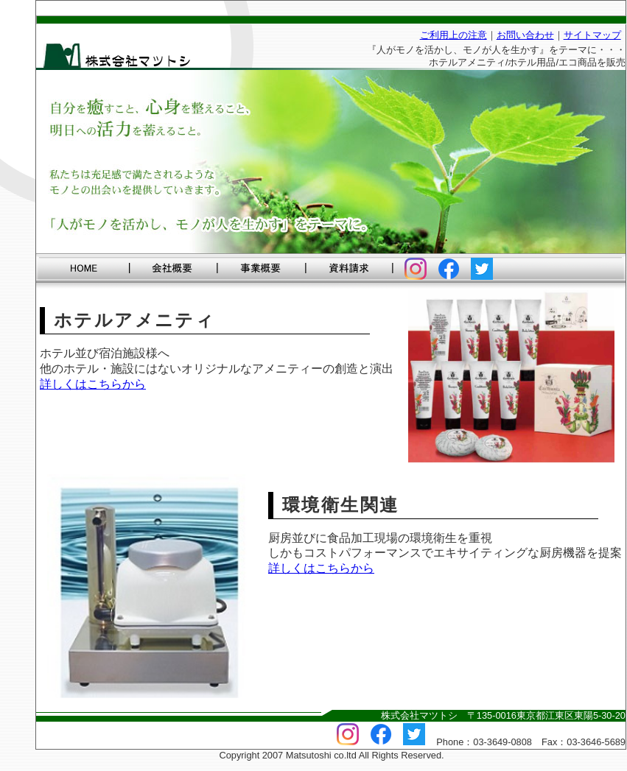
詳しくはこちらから (93, 384)
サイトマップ (592, 35)
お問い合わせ (525, 35)
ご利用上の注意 (453, 35)
